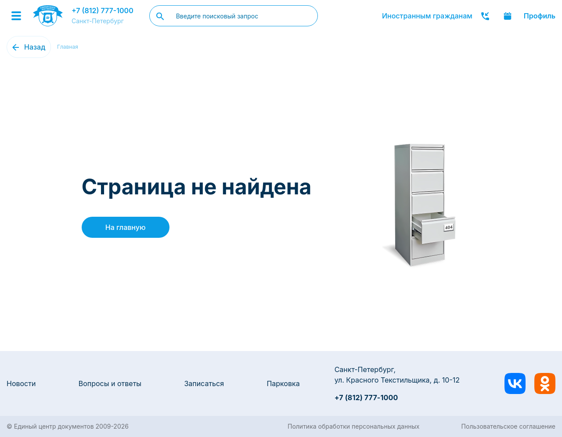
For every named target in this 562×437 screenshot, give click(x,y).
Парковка (283, 383)
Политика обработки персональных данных (353, 426)
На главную (125, 227)
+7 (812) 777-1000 (102, 10)
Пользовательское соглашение (508, 426)
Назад (34, 47)
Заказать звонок (485, 15)
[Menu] (16, 16)
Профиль (539, 15)
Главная (67, 46)
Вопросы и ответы (110, 383)
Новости (21, 383)
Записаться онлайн (507, 15)
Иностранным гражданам (427, 15)
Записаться (204, 383)
